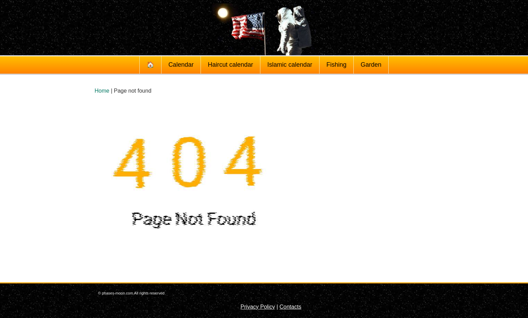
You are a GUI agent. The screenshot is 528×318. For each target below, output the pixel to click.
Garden (371, 64)
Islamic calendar (289, 64)
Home (102, 91)
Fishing (336, 64)
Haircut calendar (230, 64)
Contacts (290, 307)
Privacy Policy (258, 307)
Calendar (181, 64)
